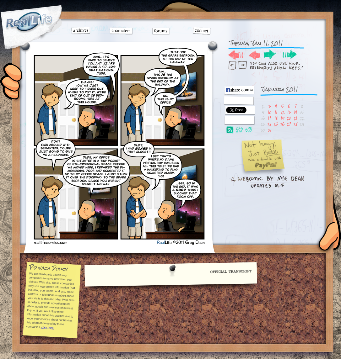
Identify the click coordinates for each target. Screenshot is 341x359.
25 (276, 124)
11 (276, 112)
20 (289, 118)
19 (282, 118)
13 (289, 112)
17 (269, 118)
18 (276, 118)
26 (282, 124)
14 (295, 112)
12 (282, 112)
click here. (47, 327)
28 (295, 124)
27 (289, 124)
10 (269, 112)
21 (295, 118)
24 (269, 124)
